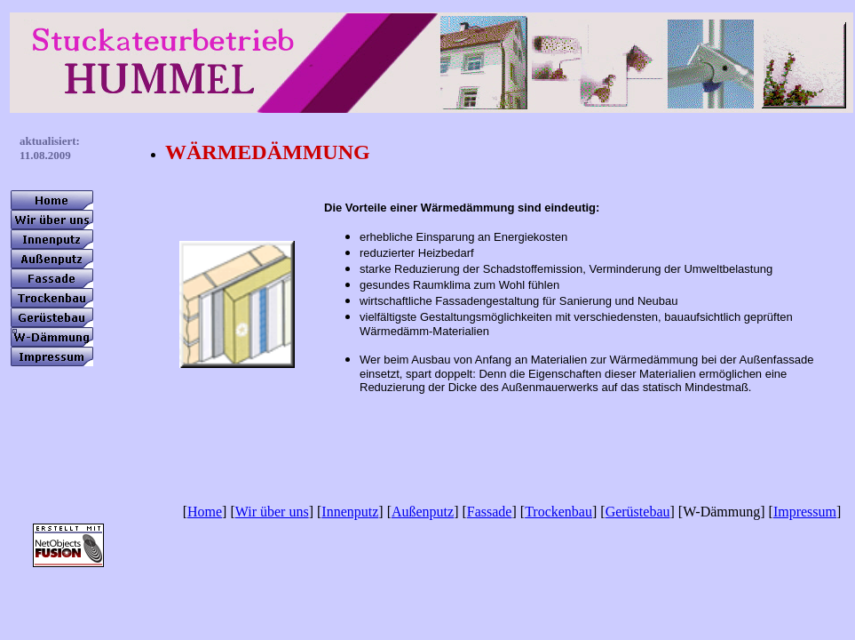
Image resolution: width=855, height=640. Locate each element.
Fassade (489, 511)
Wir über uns (272, 511)
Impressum (804, 511)
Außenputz (423, 511)
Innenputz (349, 511)
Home (204, 511)
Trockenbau (558, 511)
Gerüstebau (638, 511)
